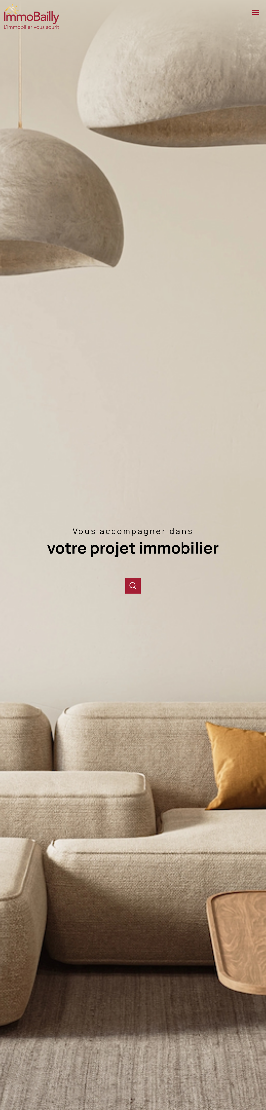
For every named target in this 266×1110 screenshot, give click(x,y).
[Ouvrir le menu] (257, 12)
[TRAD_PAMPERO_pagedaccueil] (31, 27)
